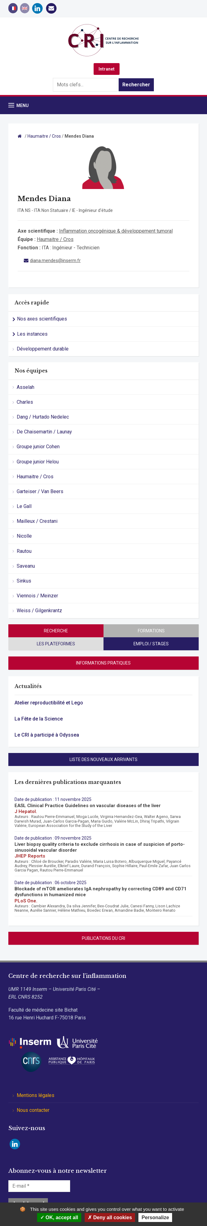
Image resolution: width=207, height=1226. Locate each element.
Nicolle (24, 536)
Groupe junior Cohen (38, 447)
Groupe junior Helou (38, 462)
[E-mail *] (39, 1186)
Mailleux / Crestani (37, 521)
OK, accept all (59, 1217)
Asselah (25, 387)
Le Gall (24, 506)
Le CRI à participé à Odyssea (47, 735)
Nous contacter (33, 1110)
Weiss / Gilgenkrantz (39, 610)
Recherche (56, 630)
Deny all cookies (110, 1217)
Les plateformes (56, 643)
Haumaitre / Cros (35, 477)
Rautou (24, 551)
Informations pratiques (103, 662)
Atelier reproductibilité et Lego (49, 703)
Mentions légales (35, 1095)
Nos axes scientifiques (42, 319)
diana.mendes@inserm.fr (55, 260)
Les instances (32, 334)
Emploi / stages (151, 643)
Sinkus (24, 581)
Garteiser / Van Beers (40, 491)
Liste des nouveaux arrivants (103, 759)
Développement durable (43, 349)
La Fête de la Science (39, 719)
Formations (151, 630)
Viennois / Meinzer (37, 596)
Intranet (107, 69)
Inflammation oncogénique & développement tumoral (116, 231)
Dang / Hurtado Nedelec (43, 417)
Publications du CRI (103, 938)
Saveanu (26, 566)
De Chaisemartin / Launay (44, 432)
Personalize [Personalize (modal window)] (155, 1217)
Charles (25, 402)
